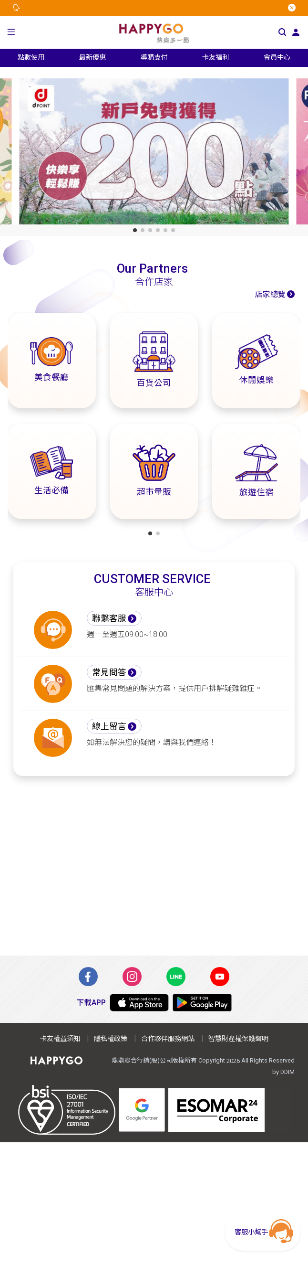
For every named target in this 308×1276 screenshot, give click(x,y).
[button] (11, 32)
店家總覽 (270, 294)
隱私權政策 (110, 1039)
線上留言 (109, 726)
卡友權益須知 (60, 1039)
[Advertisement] (154, 866)
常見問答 (109, 672)
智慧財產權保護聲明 (238, 1039)
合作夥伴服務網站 (168, 1039)
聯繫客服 (109, 618)
